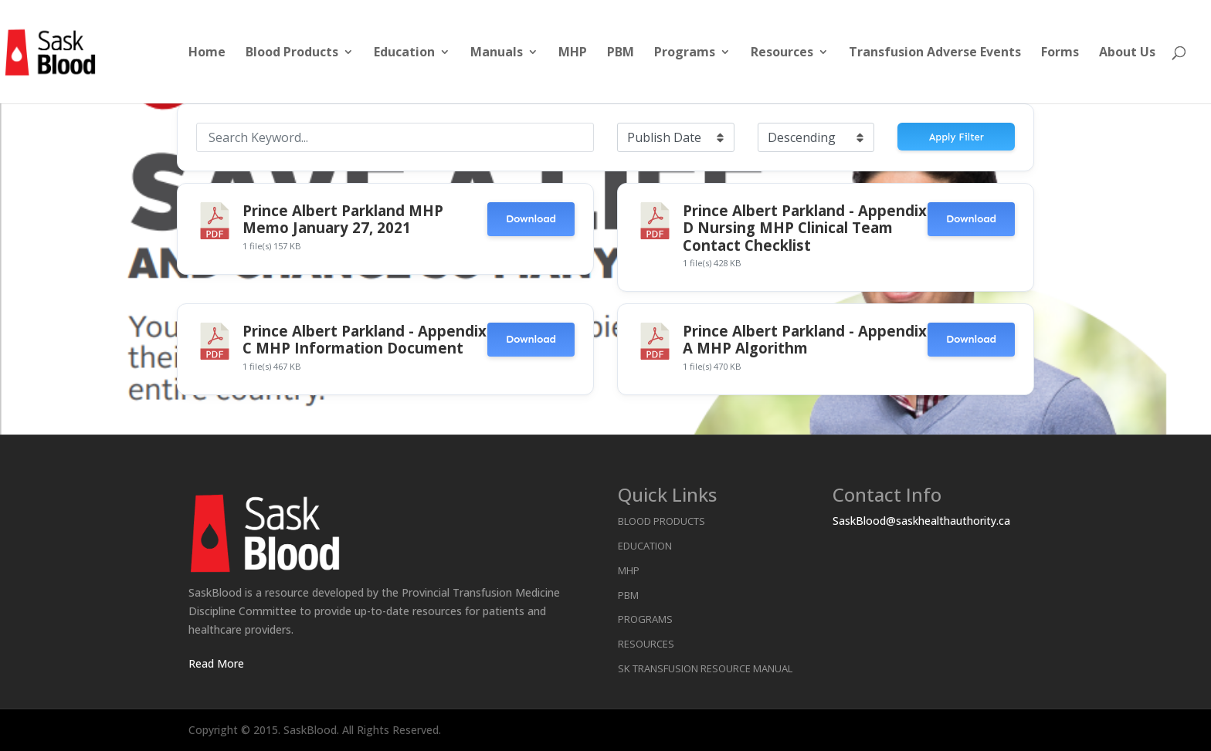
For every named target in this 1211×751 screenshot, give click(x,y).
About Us (1127, 53)
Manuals (496, 53)
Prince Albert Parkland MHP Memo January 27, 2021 (343, 219)
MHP (572, 53)
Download (531, 218)
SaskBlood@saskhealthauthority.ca (921, 520)
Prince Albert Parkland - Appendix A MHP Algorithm (805, 339)
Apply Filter (956, 137)
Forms (1060, 53)
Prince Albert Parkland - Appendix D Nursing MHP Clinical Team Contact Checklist (805, 228)
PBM (620, 53)
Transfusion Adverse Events (935, 53)
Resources (782, 53)
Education (404, 53)
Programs (684, 53)
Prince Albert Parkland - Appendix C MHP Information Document (365, 339)
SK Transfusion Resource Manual (705, 668)
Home (207, 53)
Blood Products (292, 53)
